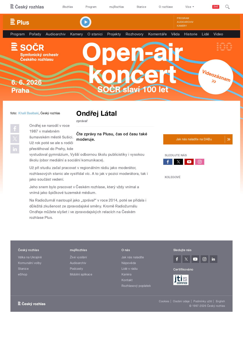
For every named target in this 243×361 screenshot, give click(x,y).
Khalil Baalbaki (28, 170)
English (220, 341)
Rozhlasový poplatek (136, 326)
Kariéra (126, 314)
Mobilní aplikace (81, 314)
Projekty (114, 34)
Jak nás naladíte (133, 297)
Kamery (182, 26)
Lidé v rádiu (130, 309)
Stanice (141, 6)
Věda (175, 34)
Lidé (205, 34)
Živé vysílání (78, 297)
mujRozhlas (116, 6)
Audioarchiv (185, 22)
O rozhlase (166, 6)
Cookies (164, 341)
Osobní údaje (181, 341)
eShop (22, 314)
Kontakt (127, 320)
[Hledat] (227, 7)
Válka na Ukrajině (30, 297)
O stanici (95, 34)
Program (91, 6)
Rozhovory (135, 34)
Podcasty (76, 309)
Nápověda (129, 303)
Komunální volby (29, 303)
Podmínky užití (202, 341)
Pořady (35, 34)
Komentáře (157, 34)
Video (218, 34)
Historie (190, 34)
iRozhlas (67, 6)
